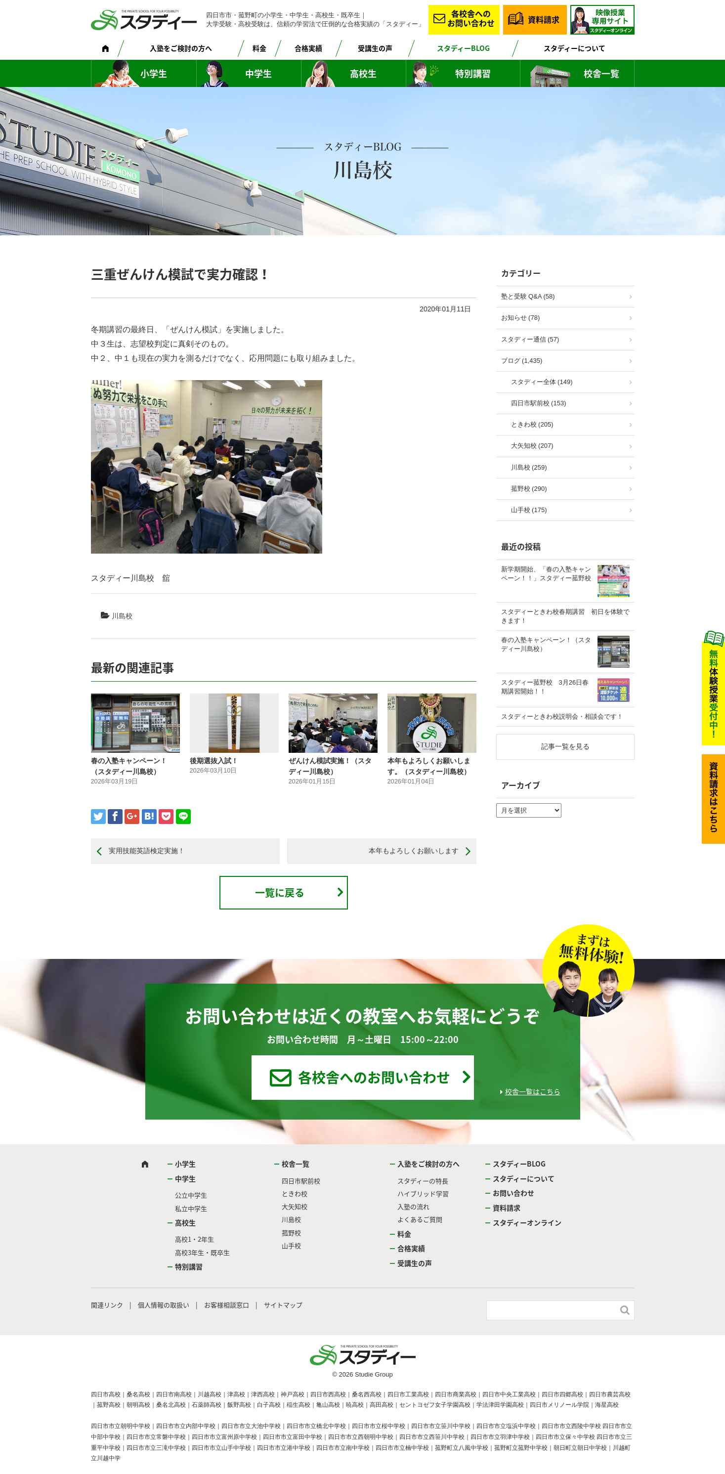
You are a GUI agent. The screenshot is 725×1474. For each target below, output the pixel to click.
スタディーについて (574, 48)
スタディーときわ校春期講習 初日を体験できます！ (565, 616)
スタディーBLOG (463, 48)
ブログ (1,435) (522, 360)
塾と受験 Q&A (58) (528, 296)
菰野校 (291, 1232)
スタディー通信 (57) (530, 339)
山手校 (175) (529, 510)
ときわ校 (294, 1193)
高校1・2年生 (194, 1239)
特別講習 (473, 73)
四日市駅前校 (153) (538, 403)
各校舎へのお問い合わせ (471, 18)
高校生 (363, 73)
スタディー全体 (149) (542, 382)
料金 (259, 48)
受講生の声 (375, 48)
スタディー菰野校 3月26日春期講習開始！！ (545, 687)
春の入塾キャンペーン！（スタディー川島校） (546, 644)
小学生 (153, 73)
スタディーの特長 (422, 1180)
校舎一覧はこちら (532, 1091)
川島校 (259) (529, 467)
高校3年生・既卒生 (202, 1252)
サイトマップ (283, 1304)
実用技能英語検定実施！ (147, 851)
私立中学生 (191, 1208)
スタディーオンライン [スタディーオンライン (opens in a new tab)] (527, 1222)
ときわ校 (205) (532, 424)
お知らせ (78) (520, 317)
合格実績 (308, 48)
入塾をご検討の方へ (181, 48)
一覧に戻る (279, 892)
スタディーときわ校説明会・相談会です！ (562, 716)
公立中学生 (191, 1195)
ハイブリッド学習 (423, 1193)
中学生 (258, 73)
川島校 (122, 616)
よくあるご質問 (419, 1219)
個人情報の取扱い (163, 1304)
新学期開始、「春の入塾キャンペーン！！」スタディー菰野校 (546, 573)
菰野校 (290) (529, 488)
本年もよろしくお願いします (414, 851)
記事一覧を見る (565, 746)
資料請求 (543, 19)
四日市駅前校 (301, 1180)
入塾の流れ (413, 1206)
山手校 (291, 1245)
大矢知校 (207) (532, 445)
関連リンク (107, 1304)
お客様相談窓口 (226, 1304)
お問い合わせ (513, 1193)
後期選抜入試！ (214, 761)
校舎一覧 (601, 73)
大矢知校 (294, 1206)
